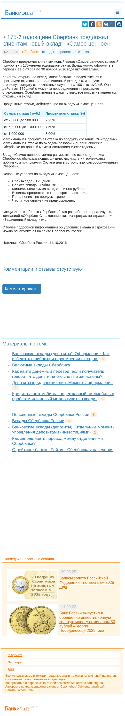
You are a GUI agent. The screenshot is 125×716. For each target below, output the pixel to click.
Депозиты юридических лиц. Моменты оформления (62, 382)
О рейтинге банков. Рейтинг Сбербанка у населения (62, 449)
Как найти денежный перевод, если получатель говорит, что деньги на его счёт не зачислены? (58, 374)
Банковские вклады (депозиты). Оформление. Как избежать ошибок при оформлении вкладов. (60, 356)
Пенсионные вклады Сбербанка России (50, 414)
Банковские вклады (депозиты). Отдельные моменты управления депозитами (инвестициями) (63, 429)
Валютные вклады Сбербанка (41, 365)
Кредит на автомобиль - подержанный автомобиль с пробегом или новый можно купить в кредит (63, 396)
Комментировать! (22, 288)
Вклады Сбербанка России (38, 420)
